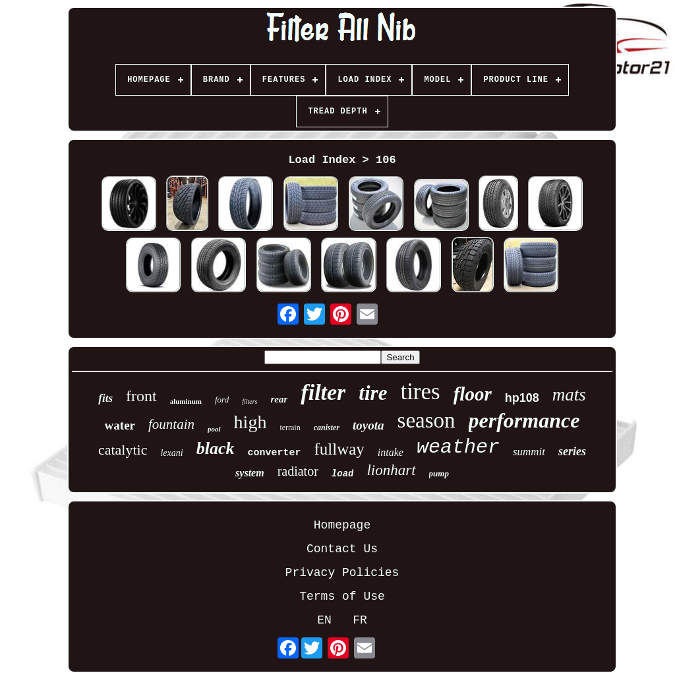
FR (360, 620)
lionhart (391, 470)
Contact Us (342, 549)
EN (324, 620)
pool (214, 429)
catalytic (123, 449)
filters (249, 401)
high (250, 422)
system (249, 472)
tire (373, 392)
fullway (339, 449)
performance (524, 420)
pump (439, 473)
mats (569, 394)
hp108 (522, 397)
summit (529, 451)
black (215, 448)
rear (279, 399)
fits (105, 398)
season (426, 420)
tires (420, 391)
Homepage (342, 525)
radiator (298, 471)
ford (222, 399)
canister (326, 427)
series (572, 451)
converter (274, 453)
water (120, 425)
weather (458, 447)
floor (473, 393)
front (141, 395)
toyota (368, 425)
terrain (289, 427)
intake (390, 452)
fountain (171, 424)
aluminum (186, 401)
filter (323, 392)
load (343, 473)
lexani (171, 453)
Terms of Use (342, 596)
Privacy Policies (342, 572)
